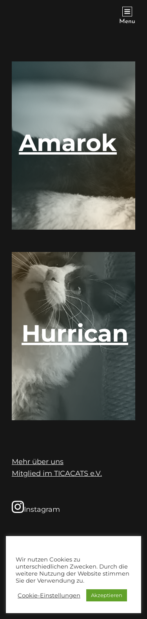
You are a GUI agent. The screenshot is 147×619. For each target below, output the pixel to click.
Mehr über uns (38, 461)
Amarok (68, 142)
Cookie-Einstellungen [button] (49, 595)
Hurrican (75, 333)
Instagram (36, 507)
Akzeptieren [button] (106, 595)
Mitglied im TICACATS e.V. (57, 473)
